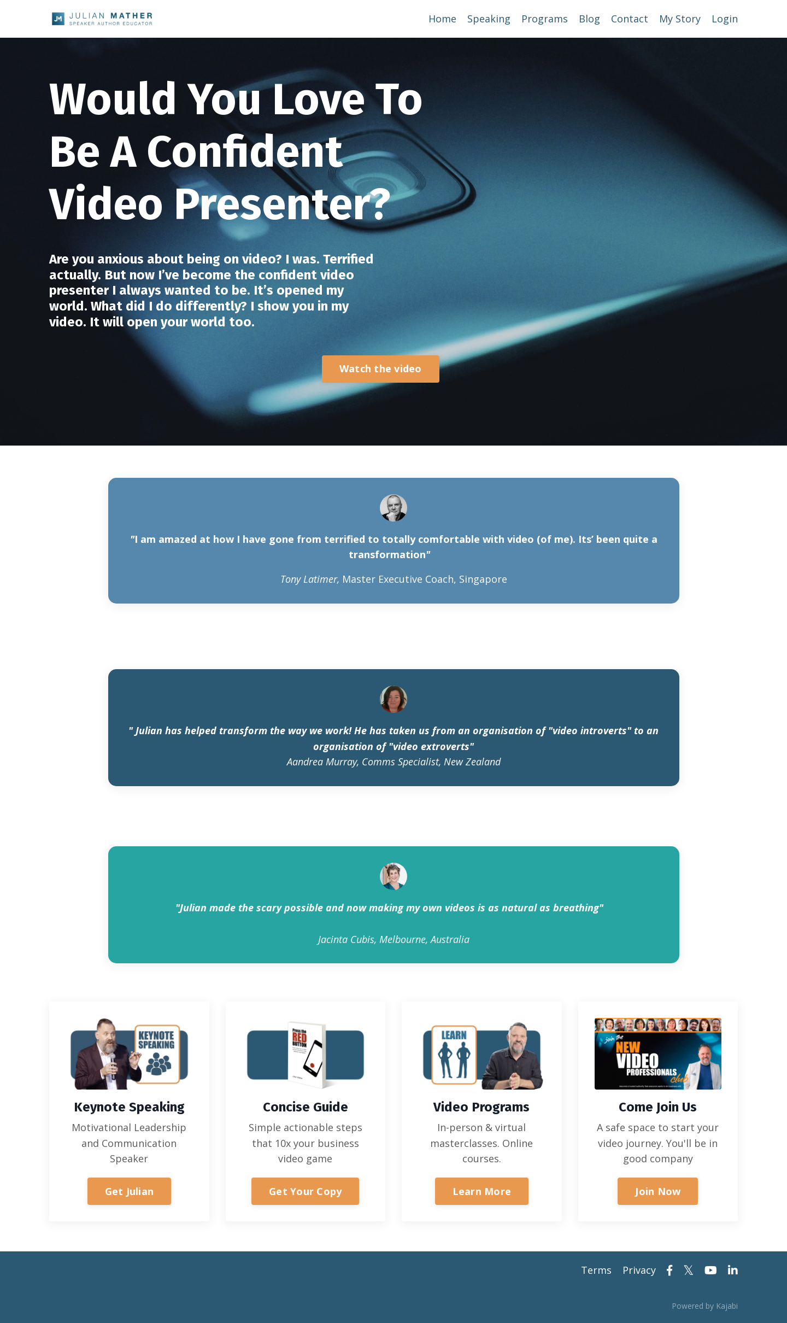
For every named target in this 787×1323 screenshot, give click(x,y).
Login (725, 18)
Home (442, 18)
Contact (629, 18)
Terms (596, 1270)
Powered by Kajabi (705, 1306)
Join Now (657, 1191)
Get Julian (129, 1191)
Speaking (488, 18)
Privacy (639, 1270)
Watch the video (380, 368)
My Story (680, 18)
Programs (544, 18)
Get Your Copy (305, 1191)
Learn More (482, 1191)
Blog (589, 18)
